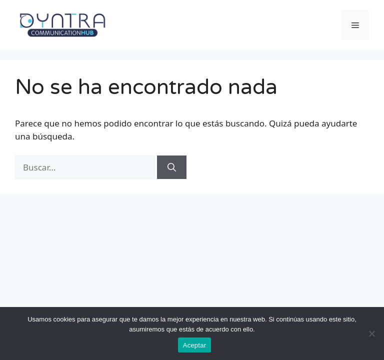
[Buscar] (171, 168)
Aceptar (194, 345)
